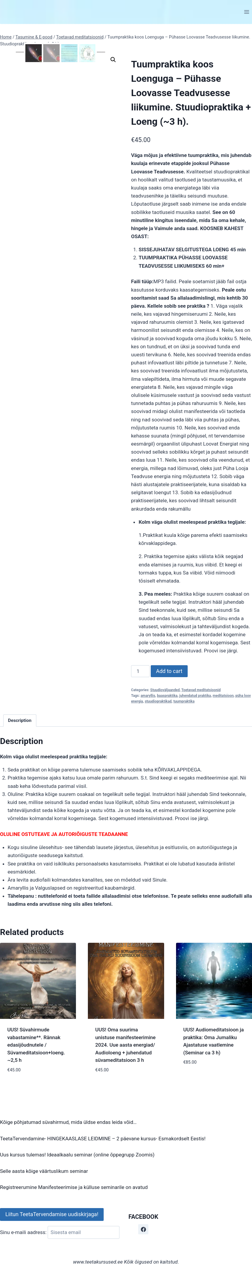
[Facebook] (143, 1229)
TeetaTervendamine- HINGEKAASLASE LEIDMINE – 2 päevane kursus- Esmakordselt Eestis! (103, 1139)
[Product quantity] (140, 671)
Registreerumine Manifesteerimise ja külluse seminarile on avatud (74, 1187)
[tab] (19, 720)
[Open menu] (246, 11)
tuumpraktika (184, 701)
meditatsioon (223, 696)
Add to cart (169, 671)
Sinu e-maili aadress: (59, 1232)
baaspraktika (167, 696)
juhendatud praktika (195, 696)
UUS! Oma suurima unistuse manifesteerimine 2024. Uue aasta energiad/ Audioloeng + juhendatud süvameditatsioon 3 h (125, 1045)
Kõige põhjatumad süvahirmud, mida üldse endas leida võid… (68, 1122)
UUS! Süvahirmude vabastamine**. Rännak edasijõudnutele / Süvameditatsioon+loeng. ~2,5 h (36, 1045)
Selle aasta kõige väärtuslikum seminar (44, 1171)
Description (20, 720)
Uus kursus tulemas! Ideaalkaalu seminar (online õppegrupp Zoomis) (77, 1155)
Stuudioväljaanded (165, 690)
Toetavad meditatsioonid (201, 690)
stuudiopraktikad (158, 701)
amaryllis (148, 696)
